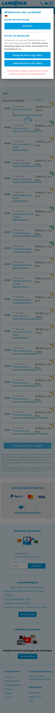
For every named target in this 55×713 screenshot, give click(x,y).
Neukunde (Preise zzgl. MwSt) (27, 55)
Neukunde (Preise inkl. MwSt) (27, 63)
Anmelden (27, 25)
